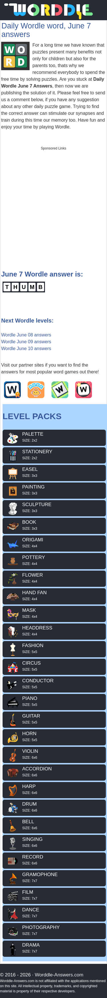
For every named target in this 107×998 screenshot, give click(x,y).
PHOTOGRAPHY (54, 930)
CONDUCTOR (54, 684)
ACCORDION (54, 772)
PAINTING (54, 490)
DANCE (54, 913)
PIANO (54, 701)
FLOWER (54, 578)
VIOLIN (54, 754)
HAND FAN (54, 596)
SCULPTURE (54, 507)
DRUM (54, 807)
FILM (54, 895)
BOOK (54, 525)
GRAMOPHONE (54, 877)
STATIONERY (54, 455)
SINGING (54, 842)
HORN (54, 737)
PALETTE (54, 437)
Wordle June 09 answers (26, 341)
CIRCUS (54, 666)
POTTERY (54, 560)
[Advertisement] (53, 206)
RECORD (54, 860)
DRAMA (54, 948)
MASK (54, 613)
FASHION (54, 648)
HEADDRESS (54, 631)
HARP (54, 789)
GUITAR (54, 719)
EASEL (54, 472)
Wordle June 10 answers (26, 348)
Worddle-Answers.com (59, 975)
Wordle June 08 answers (26, 334)
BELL (54, 825)
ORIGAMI (54, 543)
